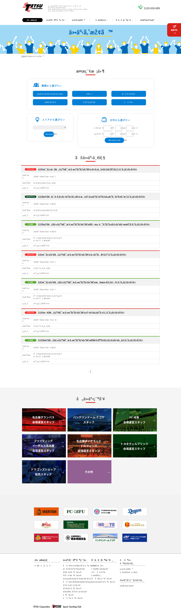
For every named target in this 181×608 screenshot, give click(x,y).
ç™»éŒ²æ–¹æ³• (97, 565)
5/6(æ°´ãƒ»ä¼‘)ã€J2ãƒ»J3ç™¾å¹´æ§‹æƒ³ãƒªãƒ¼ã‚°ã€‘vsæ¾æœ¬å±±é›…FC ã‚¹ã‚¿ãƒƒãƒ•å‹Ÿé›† (87, 282)
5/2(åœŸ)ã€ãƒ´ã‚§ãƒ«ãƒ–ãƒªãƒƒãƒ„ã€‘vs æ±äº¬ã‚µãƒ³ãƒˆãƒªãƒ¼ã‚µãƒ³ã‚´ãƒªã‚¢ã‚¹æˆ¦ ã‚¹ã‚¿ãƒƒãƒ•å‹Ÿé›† (91, 196)
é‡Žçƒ (89, 94)
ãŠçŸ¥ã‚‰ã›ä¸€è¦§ (129, 572)
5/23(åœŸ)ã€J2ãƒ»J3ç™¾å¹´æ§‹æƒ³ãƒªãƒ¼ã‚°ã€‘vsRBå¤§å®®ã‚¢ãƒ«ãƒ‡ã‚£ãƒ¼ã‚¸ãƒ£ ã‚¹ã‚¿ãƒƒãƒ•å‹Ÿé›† (90, 340)
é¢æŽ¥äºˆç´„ (96, 575)
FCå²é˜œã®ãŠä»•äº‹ (72, 575)
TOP (22, 56)
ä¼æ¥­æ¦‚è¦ (32, 20)
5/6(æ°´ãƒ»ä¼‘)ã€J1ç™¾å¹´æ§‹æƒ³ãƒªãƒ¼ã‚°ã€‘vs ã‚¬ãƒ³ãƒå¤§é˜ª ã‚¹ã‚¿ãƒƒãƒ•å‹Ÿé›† (82, 254)
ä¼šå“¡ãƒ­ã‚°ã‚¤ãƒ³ (147, 20)
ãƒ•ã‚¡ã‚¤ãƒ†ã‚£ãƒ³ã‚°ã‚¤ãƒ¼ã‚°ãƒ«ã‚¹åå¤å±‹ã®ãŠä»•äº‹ (87, 578)
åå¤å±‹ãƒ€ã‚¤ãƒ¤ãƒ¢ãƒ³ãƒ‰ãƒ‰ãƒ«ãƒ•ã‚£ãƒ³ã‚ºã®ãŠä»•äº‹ (89, 582)
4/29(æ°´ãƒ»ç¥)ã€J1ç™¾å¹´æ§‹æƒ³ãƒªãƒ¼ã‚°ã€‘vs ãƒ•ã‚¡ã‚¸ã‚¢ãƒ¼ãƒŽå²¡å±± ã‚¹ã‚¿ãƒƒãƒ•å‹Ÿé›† (87, 169)
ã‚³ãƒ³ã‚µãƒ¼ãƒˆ (89, 102)
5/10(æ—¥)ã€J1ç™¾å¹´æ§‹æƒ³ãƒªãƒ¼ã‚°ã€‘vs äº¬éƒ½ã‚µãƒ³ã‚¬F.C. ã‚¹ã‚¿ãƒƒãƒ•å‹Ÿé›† (81, 312)
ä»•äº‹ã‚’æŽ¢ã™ (78, 20)
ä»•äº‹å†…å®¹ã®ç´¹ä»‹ (55, 20)
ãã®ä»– (128, 102)
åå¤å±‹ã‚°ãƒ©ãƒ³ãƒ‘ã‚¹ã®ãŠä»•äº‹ (79, 565)
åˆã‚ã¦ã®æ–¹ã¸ (124, 20)
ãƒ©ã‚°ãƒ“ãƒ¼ (50, 102)
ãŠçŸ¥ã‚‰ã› (101, 20)
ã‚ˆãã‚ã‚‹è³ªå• (99, 572)
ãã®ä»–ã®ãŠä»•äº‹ (73, 598)
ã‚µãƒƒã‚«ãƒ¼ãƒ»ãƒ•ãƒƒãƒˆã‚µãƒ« (50, 94)
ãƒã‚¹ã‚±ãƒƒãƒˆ (128, 94)
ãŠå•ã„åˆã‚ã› (43, 565)
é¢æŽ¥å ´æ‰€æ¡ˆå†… (100, 569)
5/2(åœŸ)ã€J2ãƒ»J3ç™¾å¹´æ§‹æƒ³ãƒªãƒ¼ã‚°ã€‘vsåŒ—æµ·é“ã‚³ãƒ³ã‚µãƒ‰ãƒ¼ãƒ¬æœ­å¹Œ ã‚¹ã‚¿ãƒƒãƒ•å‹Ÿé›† (94, 224)
